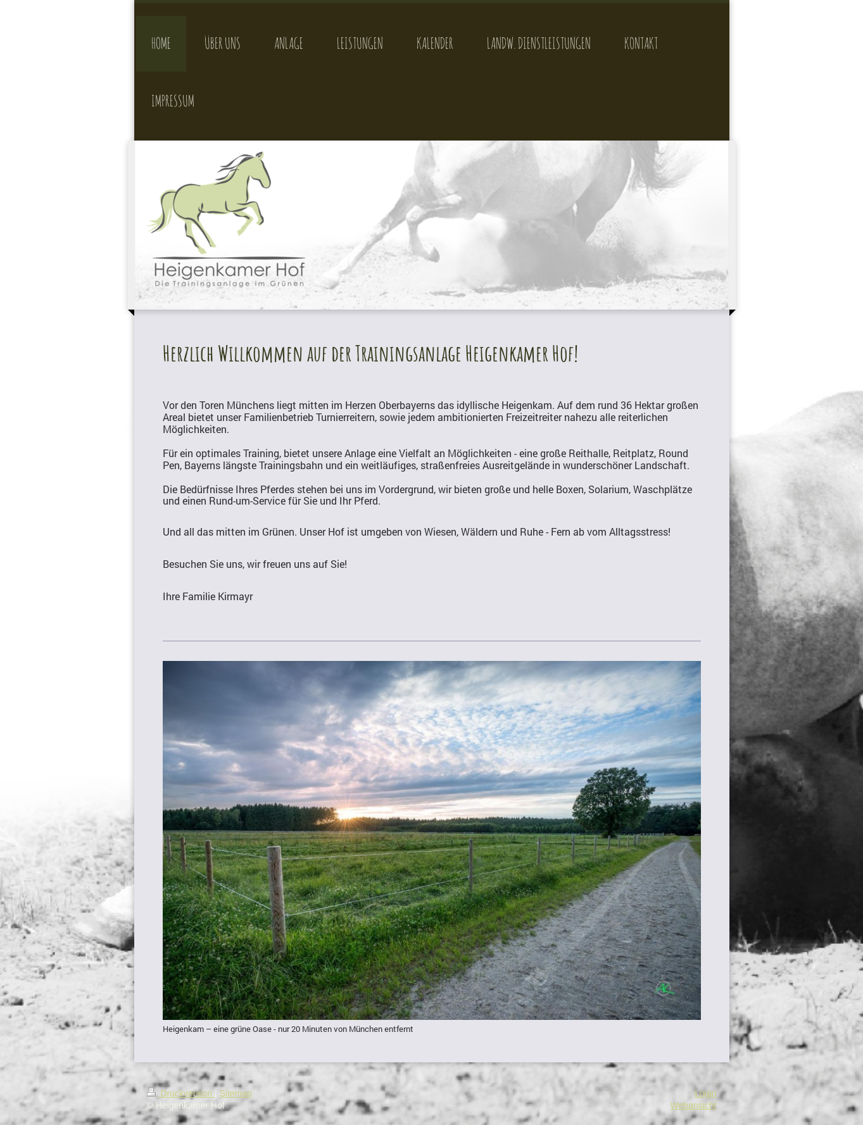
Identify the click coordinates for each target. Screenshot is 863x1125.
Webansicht (694, 1105)
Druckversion (181, 1093)
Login (705, 1093)
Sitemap (236, 1093)
